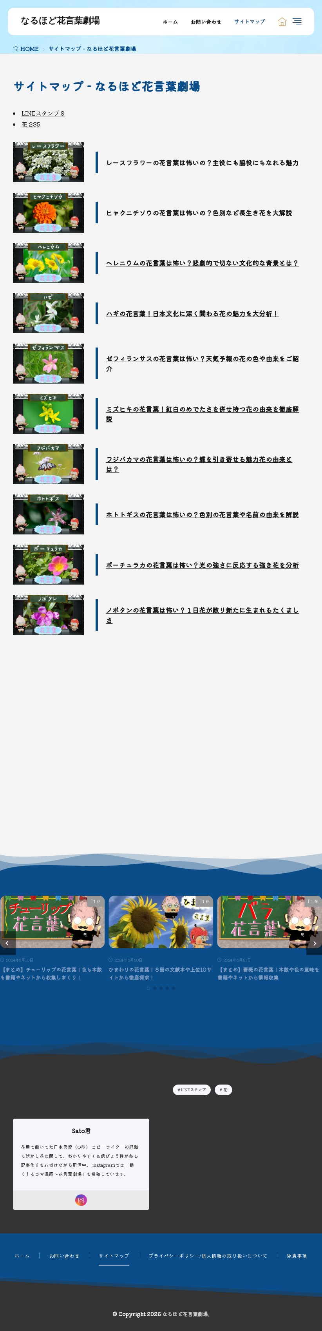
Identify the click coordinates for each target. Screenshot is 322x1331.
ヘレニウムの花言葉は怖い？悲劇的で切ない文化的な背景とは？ (202, 263)
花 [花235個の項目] (225, 1089)
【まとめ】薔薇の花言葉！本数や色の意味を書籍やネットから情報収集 (268, 973)
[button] (8, 943)
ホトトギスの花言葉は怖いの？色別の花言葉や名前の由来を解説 (202, 514)
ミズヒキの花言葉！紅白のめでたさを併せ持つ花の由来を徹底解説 (202, 414)
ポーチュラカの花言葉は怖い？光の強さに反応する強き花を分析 (202, 565)
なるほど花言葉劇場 (60, 21)
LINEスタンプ (43, 113)
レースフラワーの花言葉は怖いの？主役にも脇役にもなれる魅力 (202, 162)
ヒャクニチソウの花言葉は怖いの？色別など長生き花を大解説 (199, 212)
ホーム (170, 21)
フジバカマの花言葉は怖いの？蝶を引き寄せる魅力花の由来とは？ (199, 464)
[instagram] (81, 1200)
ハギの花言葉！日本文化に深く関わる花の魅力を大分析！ (192, 313)
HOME (29, 49)
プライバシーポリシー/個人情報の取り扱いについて (208, 1255)
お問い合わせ (206, 21)
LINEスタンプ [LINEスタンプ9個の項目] (193, 1089)
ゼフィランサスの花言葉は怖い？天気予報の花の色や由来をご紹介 (202, 363)
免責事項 (297, 1255)
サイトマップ (249, 21)
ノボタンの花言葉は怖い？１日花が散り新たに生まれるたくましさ (202, 615)
